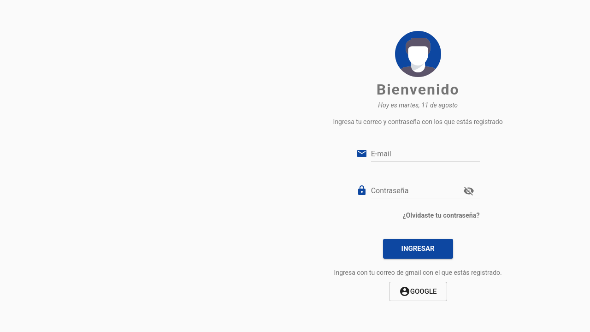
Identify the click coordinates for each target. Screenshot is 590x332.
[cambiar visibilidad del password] (469, 191)
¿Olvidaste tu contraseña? (440, 215)
